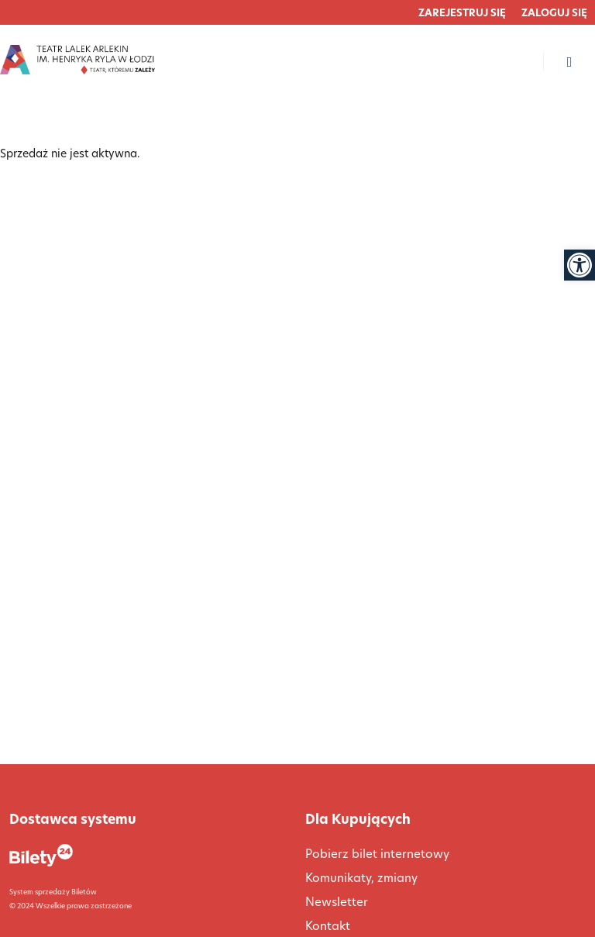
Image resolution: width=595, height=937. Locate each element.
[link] (579, 265)
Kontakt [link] (327, 926)
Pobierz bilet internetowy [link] (377, 854)
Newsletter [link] (336, 902)
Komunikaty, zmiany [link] (361, 878)
